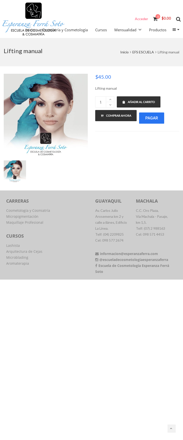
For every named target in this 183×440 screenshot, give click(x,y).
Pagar (151, 118)
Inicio (124, 52)
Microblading (17, 257)
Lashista (13, 245)
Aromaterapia (17, 263)
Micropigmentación (22, 216)
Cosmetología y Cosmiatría (28, 210)
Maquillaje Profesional (24, 222)
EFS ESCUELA (143, 52)
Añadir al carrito (138, 102)
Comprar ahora (116, 115)
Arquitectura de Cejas (24, 251)
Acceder (141, 19)
